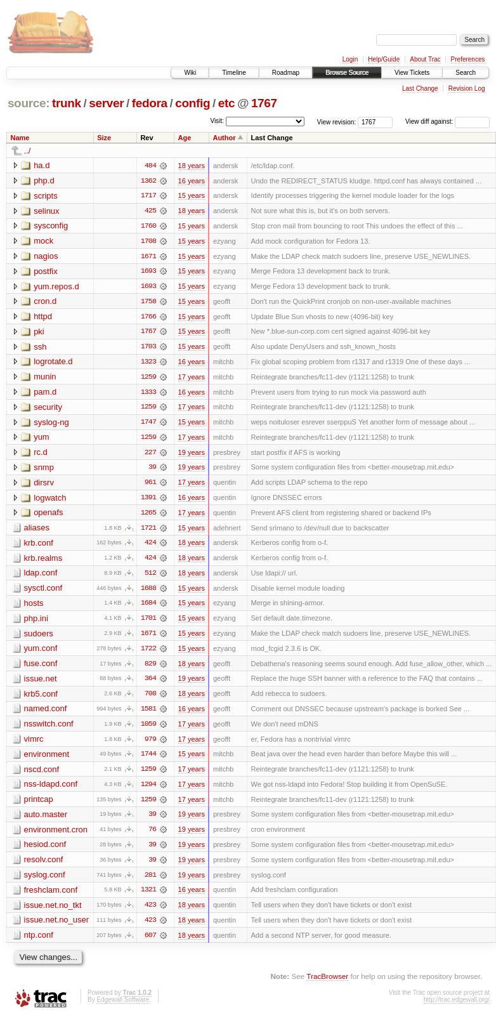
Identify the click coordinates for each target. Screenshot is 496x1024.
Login (350, 59)
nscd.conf (42, 774)
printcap (38, 805)
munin (45, 378)
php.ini (36, 622)
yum (41, 439)
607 (150, 942)
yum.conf (41, 652)
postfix (46, 272)
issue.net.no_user (56, 926)
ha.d (41, 165)
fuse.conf (41, 668)
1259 (148, 379)
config (192, 103)
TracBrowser (327, 983)
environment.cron (56, 835)
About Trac (425, 59)
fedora (149, 103)
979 (150, 744)
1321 (148, 896)
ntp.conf (38, 942)
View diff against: (447, 121)
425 (150, 211)
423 (150, 912)
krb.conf (38, 546)
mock (43, 241)
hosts (34, 607)
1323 (148, 363)
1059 (148, 729)
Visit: (217, 120)
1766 (148, 318)
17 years (191, 379)
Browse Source (347, 72)
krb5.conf (41, 698)
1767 (264, 103)
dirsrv (44, 485)
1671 (148, 257)
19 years (191, 455)
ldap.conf (41, 576)
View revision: (336, 121)
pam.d (45, 393)
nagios (46, 256)
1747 (148, 424)
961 (150, 485)
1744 (148, 759)
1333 (148, 394)
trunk (66, 103)
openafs (48, 515)
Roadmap (285, 72)
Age (185, 137)
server (106, 103)
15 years (191, 196)
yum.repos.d (56, 287)
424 (150, 546)
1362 (148, 181)
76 (152, 835)
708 (150, 698)
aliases (36, 530)
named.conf (45, 713)
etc (226, 103)
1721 (148, 531)
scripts (46, 195)
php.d (44, 180)
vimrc (34, 744)
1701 (148, 622)
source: (28, 103)
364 (150, 683)
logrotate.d (53, 363)
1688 (148, 592)
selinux (46, 211)
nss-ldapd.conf (51, 789)
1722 (148, 653)
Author (223, 137)
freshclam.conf (51, 896)
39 (152, 470)
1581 (148, 714)
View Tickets (412, 72)
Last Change (420, 88)
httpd (43, 317)
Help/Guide (384, 59)
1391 (148, 501)
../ (27, 150)
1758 (148, 303)
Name (20, 137)
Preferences (468, 59)
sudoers (38, 637)
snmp (44, 470)
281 (150, 881)
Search (465, 72)
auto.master (46, 820)
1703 (148, 348)
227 (150, 455)
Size (104, 137)
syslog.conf (44, 881)
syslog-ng (51, 424)
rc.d (41, 454)
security (48, 409)
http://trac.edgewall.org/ (457, 1006)
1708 (148, 242)
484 (150, 166)
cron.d (45, 302)
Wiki (190, 72)
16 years (191, 181)
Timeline (233, 72)
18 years (191, 165)
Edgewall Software (122, 1006)
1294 (148, 790)
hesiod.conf (45, 850)
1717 (148, 196)
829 (150, 668)
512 (150, 577)
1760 (148, 226)
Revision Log (466, 88)
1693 (148, 272)
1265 (148, 516)
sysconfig (51, 226)
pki (39, 333)
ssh (40, 348)
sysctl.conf (43, 591)
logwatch (50, 500)
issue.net (40, 683)
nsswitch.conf (49, 728)
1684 (148, 607)
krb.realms (43, 561)
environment (47, 759)
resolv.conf (43, 865)
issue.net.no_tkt (53, 911)
